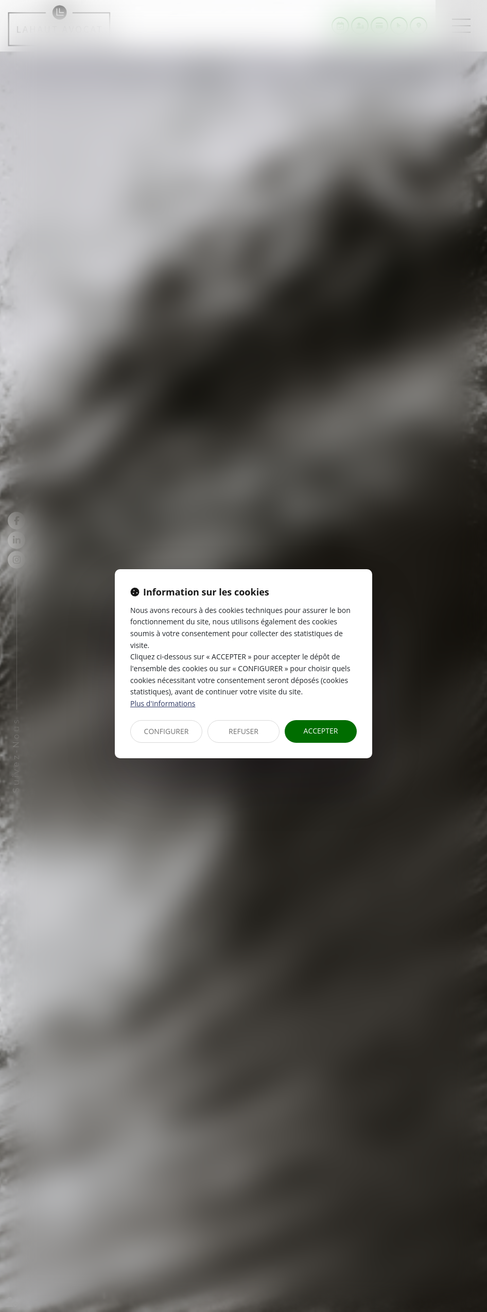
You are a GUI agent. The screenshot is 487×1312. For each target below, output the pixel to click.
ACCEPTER (321, 731)
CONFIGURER (166, 731)
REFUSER (243, 731)
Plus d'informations (162, 703)
